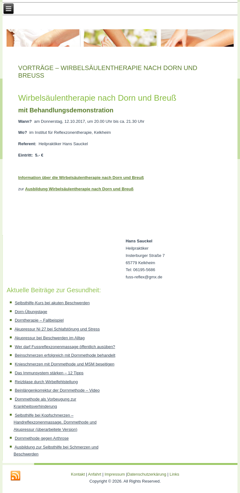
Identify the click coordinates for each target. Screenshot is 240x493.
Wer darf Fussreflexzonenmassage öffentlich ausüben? (65, 346)
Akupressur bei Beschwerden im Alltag (50, 338)
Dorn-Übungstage (31, 311)
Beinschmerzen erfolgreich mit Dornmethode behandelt (65, 355)
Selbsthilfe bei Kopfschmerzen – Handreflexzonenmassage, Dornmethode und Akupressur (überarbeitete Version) (55, 422)
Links (174, 474)
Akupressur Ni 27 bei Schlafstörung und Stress (57, 329)
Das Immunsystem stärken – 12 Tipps (49, 373)
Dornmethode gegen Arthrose (42, 438)
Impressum (115, 474)
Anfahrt (94, 474)
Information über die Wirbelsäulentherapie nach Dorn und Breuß (81, 177)
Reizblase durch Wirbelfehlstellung (46, 381)
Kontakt (78, 474)
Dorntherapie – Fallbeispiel (39, 320)
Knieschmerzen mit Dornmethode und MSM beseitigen (64, 364)
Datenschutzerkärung (147, 474)
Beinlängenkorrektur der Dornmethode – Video (57, 390)
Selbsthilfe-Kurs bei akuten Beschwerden (52, 302)
